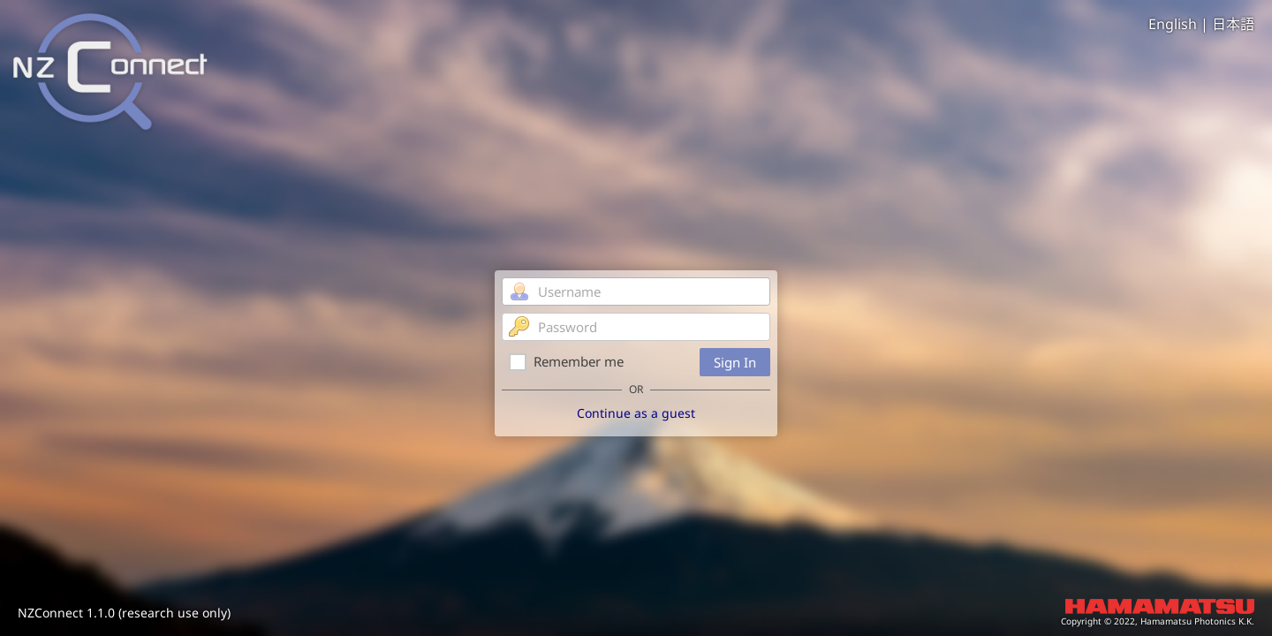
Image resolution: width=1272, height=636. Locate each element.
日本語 (1233, 24)
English (1172, 24)
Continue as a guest (636, 413)
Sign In (735, 362)
